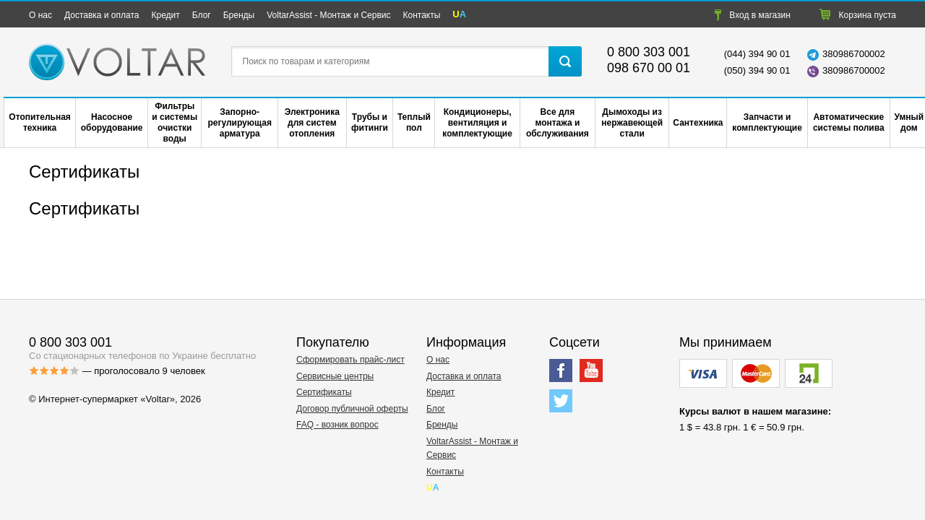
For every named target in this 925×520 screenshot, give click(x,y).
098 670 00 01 (648, 68)
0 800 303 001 (648, 52)
